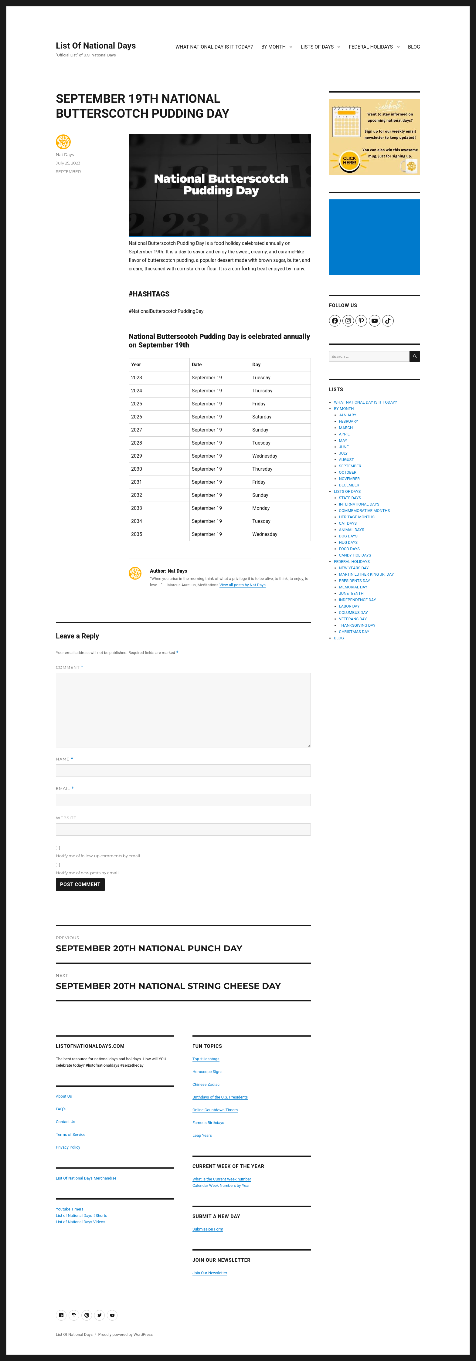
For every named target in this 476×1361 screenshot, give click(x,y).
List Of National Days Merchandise (86, 1178)
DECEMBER (349, 485)
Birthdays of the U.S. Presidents (220, 1097)
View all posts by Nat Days (242, 585)
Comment (69, 667)
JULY (343, 453)
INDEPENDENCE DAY (357, 600)
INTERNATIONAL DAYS (359, 504)
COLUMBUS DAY (353, 612)
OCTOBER (347, 472)
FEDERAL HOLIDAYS (371, 47)
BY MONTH (273, 47)
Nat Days (65, 154)
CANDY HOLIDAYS (355, 555)
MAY (343, 440)
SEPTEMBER (68, 171)
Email (65, 788)
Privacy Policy (68, 1147)
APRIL (344, 434)
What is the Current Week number (221, 1179)
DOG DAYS (348, 536)
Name (64, 759)
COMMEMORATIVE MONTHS (364, 510)
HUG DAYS (348, 542)
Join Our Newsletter (209, 1273)
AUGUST (346, 459)
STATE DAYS (350, 498)
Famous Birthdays (208, 1122)
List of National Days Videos (80, 1222)
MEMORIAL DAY (353, 587)
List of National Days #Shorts (81, 1215)
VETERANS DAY (353, 619)
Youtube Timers (69, 1209)
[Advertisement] (375, 238)
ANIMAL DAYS (351, 529)
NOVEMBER (349, 478)
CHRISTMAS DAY (354, 631)
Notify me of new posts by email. (88, 872)
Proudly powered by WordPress (125, 1334)
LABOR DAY (349, 606)
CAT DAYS (348, 523)
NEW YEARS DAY (354, 568)
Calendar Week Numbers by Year (221, 1185)
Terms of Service (70, 1134)
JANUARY (347, 415)
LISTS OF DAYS (317, 47)
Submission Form (207, 1229)
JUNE (344, 447)
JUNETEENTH (351, 593)
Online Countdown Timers (215, 1110)
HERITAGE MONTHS (357, 517)
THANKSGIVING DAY (357, 625)
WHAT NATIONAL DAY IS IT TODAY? (214, 47)
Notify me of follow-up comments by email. (98, 855)
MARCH (346, 427)
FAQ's (61, 1109)
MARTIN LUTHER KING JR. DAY (366, 574)
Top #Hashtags (205, 1059)
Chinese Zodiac (205, 1084)
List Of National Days (96, 46)
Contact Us (65, 1121)
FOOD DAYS (349, 549)
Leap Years (202, 1135)
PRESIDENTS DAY (354, 580)
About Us (64, 1096)
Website (66, 817)
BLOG (414, 47)
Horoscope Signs (207, 1071)
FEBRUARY (348, 421)
